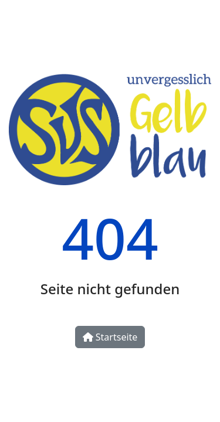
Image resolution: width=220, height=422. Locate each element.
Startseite (110, 337)
